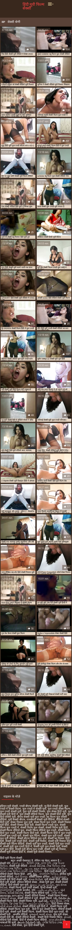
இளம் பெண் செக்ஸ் (42, 884)
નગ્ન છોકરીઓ (57, 919)
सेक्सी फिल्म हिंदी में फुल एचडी (55, 833)
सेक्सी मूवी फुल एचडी (36, 843)
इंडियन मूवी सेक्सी (9, 806)
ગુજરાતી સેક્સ (8, 898)
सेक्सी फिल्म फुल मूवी (19, 909)
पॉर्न (33, 890)
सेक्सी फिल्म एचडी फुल (46, 824)
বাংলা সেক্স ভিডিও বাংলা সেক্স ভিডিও (21, 871)
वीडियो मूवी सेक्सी (9, 919)
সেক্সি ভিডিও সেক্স (52, 922)
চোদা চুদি (46, 863)
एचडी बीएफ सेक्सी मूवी (30, 806)
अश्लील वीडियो (20, 914)
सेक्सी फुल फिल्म (31, 835)
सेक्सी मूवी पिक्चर (38, 841)
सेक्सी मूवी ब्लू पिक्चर (55, 849)
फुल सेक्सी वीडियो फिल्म (32, 814)
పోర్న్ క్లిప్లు (32, 874)
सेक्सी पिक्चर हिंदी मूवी (21, 824)
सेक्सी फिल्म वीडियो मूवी (37, 892)
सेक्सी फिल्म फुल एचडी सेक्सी (24, 887)
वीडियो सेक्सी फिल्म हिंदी (13, 874)
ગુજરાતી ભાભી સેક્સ (40, 914)
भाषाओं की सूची (8, 922)
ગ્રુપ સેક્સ (56, 901)
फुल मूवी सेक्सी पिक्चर (34, 811)
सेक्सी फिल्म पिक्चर (58, 895)
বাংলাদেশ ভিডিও (48, 874)
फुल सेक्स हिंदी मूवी (56, 811)
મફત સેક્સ (40, 868)
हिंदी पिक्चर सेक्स (60, 903)
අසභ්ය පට (18, 863)
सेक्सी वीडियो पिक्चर (35, 895)
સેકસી (67, 917)
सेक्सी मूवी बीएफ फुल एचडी (29, 849)
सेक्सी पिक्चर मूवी (28, 901)
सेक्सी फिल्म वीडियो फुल (12, 830)
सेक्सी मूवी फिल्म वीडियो (12, 843)
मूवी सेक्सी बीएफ (16, 819)
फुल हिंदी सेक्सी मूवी (34, 925)
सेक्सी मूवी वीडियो (18, 866)
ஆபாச (28, 868)
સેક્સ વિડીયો (35, 879)
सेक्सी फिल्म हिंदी (9, 901)
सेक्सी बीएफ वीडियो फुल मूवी (31, 838)
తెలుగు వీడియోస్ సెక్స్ (29, 922)
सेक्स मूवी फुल (46, 882)
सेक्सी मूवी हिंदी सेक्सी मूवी (13, 879)
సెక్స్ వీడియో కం (61, 898)
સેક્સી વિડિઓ (37, 866)
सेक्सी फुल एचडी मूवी (10, 835)
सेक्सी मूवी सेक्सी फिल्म (22, 911)
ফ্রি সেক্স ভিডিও (18, 903)
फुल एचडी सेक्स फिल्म (59, 808)
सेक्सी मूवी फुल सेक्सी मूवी (47, 846)
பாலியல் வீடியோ (48, 890)
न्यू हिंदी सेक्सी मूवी (53, 806)
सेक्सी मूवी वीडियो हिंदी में (12, 851)
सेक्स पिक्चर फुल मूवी (21, 822)
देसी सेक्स (17, 925)
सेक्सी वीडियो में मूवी (28, 898)
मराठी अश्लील (23, 890)
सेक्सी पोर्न (5, 863)
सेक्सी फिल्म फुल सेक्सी (32, 827)
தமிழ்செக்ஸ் (59, 876)
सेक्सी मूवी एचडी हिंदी (16, 841)
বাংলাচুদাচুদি (7, 890)
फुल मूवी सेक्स (60, 914)
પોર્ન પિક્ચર (21, 876)
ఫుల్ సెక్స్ (43, 901)
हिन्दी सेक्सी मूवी (48, 887)
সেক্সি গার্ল (56, 892)
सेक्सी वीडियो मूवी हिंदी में (35, 906)
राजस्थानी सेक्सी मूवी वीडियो (41, 819)
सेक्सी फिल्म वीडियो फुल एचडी (41, 830)
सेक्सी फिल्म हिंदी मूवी (28, 833)
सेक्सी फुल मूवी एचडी (52, 835)
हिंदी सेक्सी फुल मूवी (18, 884)
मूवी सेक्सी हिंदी (52, 879)
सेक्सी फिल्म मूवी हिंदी (57, 827)
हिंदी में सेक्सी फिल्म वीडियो (33, 919)
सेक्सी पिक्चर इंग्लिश (39, 876)
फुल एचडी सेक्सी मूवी (10, 811)
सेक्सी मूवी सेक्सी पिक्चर (39, 851)
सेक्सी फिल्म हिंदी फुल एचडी (50, 911)
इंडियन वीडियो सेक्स (27, 882)
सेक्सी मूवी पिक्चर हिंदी (59, 841)
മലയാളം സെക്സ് (11, 895)
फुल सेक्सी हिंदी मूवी (55, 814)
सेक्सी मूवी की (7, 917)
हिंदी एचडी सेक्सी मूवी (55, 871)
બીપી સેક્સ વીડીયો (10, 906)
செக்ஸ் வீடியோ (57, 868)
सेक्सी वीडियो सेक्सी (26, 917)
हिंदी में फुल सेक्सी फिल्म (44, 909)
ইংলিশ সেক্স (33, 863)
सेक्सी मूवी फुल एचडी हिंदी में (17, 846)
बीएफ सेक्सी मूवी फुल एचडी (31, 816)
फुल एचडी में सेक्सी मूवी (34, 808)
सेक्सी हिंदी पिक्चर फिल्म (50, 917)
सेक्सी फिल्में (45, 898)
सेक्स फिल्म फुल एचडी (45, 822)
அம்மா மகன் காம (39, 903)
